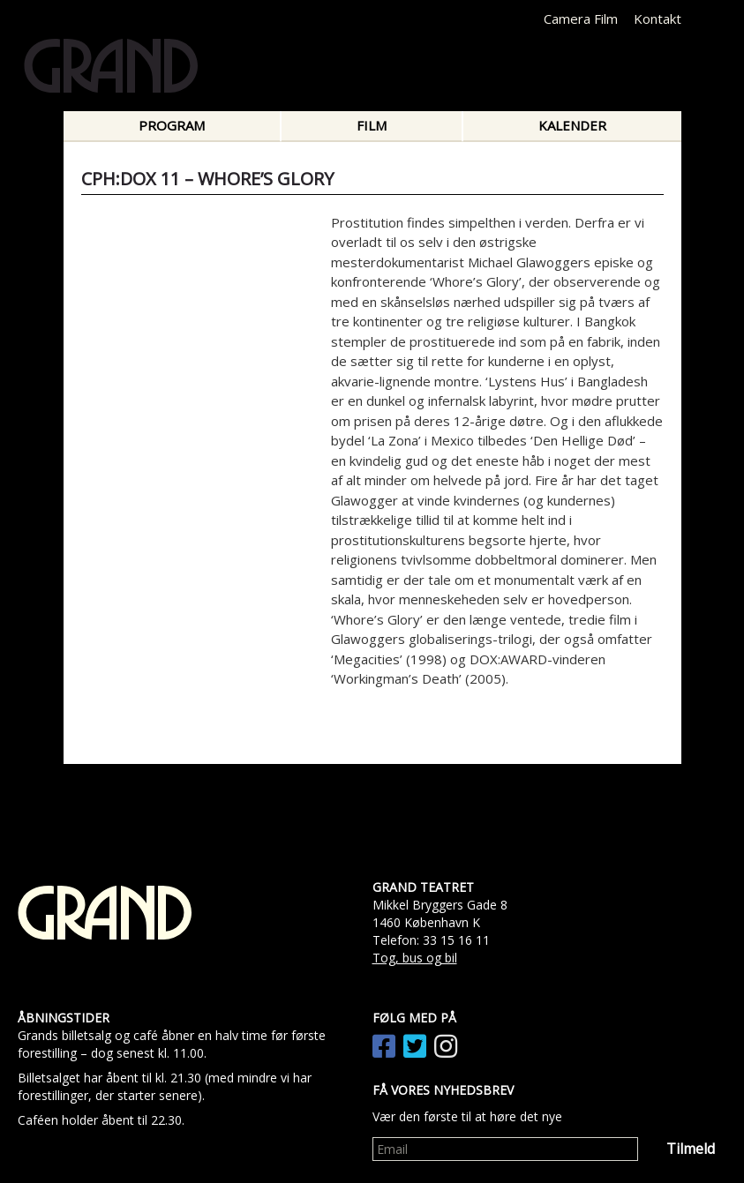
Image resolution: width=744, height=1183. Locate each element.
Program (172, 125)
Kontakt (657, 18)
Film (372, 125)
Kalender (572, 125)
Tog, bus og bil (414, 957)
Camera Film (581, 18)
